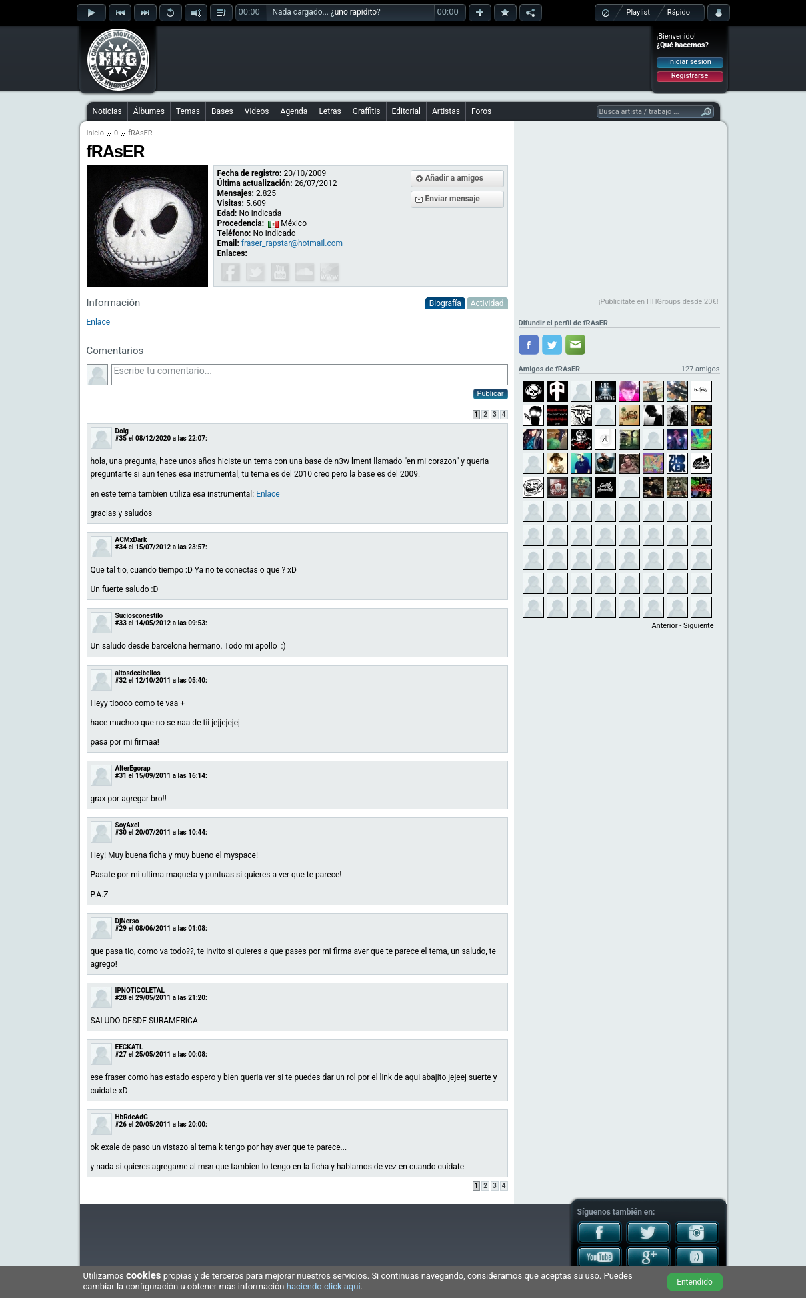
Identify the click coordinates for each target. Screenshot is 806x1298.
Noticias (107, 111)
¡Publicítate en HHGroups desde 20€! (659, 301)
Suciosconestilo (139, 615)
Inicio (95, 133)
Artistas (446, 111)
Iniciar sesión (689, 61)
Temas (188, 111)
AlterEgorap (133, 768)
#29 (121, 928)
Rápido (678, 12)
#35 (121, 438)
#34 (121, 547)
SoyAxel (127, 825)
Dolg (122, 431)
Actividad (487, 303)
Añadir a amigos (454, 178)
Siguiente (698, 625)
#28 (121, 997)
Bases (222, 111)
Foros (481, 111)
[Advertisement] (404, 58)
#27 (121, 1054)
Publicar (490, 393)
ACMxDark (131, 539)
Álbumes (149, 111)
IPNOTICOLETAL (140, 990)
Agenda (294, 111)
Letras (330, 111)
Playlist (638, 12)
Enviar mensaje (452, 198)
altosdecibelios (138, 673)
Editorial (406, 111)
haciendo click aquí (324, 1286)
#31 (121, 775)
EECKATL (129, 1047)
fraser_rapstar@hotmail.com (292, 243)
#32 (121, 680)
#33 (121, 623)
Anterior (664, 625)
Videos (257, 111)
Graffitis (367, 111)
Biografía (445, 303)
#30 (121, 832)
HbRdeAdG (131, 1117)
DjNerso (127, 921)
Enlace (99, 322)
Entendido (695, 1282)
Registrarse (689, 75)
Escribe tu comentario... (309, 374)
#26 (121, 1124)
